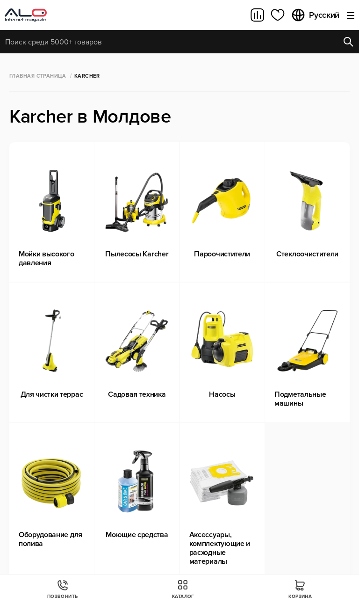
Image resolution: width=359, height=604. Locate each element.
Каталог (183, 589)
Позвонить (62, 589)
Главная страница (37, 76)
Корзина (300, 589)
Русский (315, 14)
